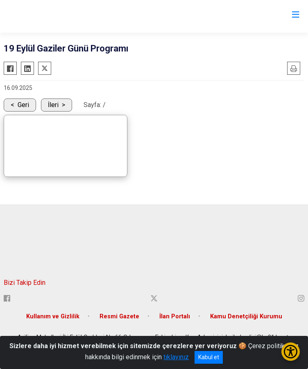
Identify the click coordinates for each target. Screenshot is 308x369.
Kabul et (208, 357)
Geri (23, 105)
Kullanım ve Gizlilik (52, 316)
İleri (53, 105)
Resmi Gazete (119, 316)
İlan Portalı (174, 316)
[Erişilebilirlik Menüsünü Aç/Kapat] (290, 351)
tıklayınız (176, 357)
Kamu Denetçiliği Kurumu (246, 316)
